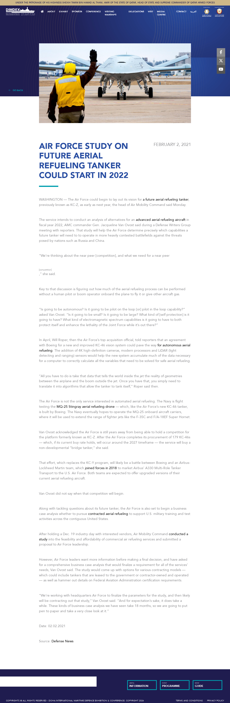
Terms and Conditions (189, 700)
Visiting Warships (110, 13)
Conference (93, 11)
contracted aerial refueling (108, 514)
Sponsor (77, 11)
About (51, 11)
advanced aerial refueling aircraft (160, 219)
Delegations (136, 11)
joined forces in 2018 (101, 468)
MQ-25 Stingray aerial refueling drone (86, 406)
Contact (181, 11)
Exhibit (63, 11)
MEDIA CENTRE (161, 13)
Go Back (16, 90)
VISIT (150, 11)
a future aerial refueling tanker (165, 199)
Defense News (62, 641)
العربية (193, 11)
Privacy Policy (215, 700)
